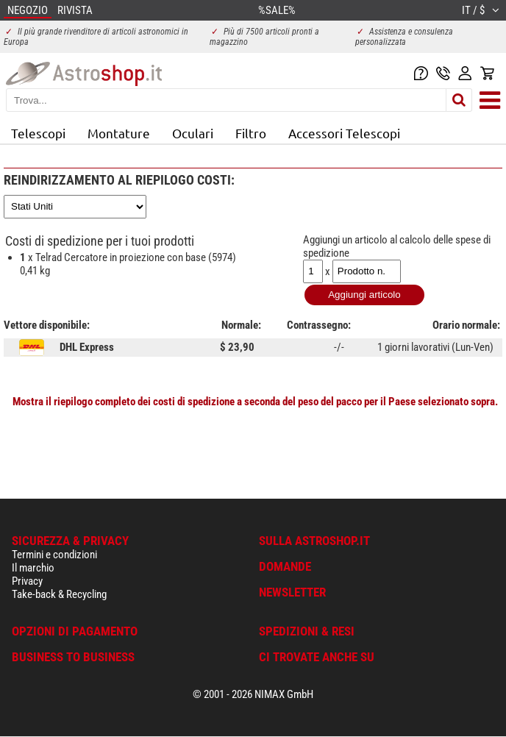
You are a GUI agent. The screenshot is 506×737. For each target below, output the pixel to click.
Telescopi (38, 132)
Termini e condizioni (54, 554)
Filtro (250, 132)
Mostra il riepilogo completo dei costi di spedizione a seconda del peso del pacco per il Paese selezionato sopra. (255, 401)
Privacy (27, 581)
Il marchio (33, 567)
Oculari (192, 132)
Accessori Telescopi (344, 132)
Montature (119, 132)
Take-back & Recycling (59, 594)
